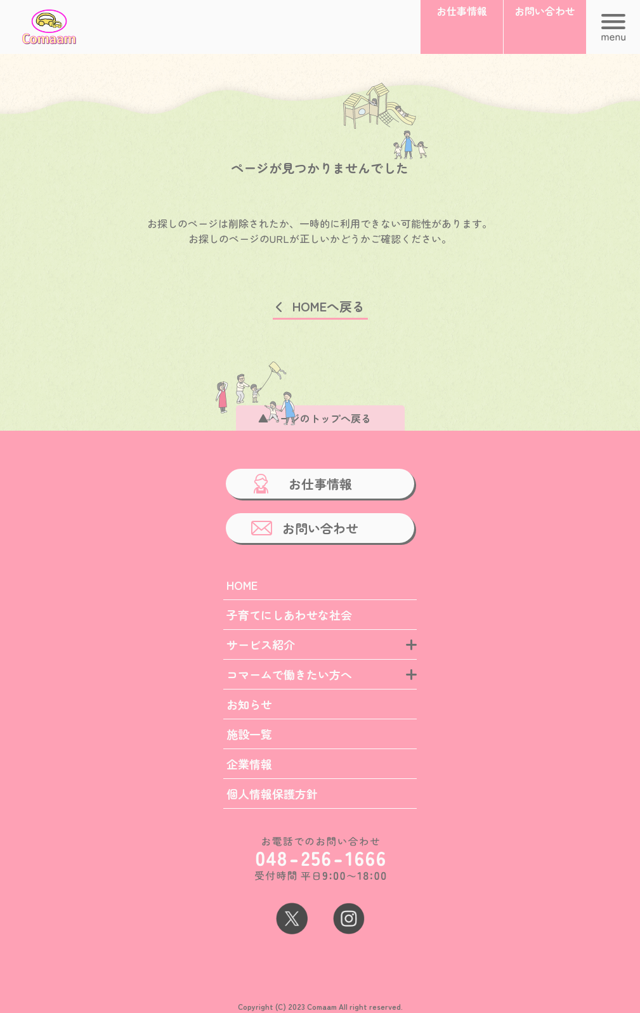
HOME (242, 585)
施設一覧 (249, 734)
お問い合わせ (320, 528)
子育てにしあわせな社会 (289, 614)
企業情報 (249, 763)
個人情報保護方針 (272, 793)
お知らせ (249, 704)
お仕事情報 (320, 483)
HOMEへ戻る (328, 306)
